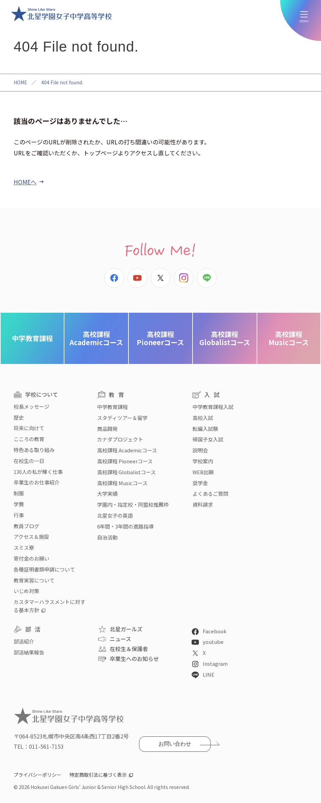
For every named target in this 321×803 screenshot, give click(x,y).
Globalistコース (224, 338)
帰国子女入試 (208, 439)
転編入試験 (205, 428)
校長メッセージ (31, 406)
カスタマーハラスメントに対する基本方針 (49, 606)
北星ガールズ (126, 629)
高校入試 (203, 417)
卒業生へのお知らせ (134, 658)
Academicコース (96, 338)
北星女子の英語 (115, 515)
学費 (19, 504)
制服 (19, 493)
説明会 (200, 450)
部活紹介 (24, 641)
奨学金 (200, 483)
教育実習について (34, 580)
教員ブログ (26, 526)
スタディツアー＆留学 (122, 417)
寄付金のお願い (31, 558)
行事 (19, 515)
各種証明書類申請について (44, 569)
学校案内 (203, 461)
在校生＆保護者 (129, 649)
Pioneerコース (160, 338)
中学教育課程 (32, 338)
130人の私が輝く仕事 (38, 471)
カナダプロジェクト (120, 439)
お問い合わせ (174, 744)
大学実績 (107, 493)
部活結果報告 (29, 652)
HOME (20, 82)
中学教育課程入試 (213, 406)
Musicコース (289, 338)
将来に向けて (29, 428)
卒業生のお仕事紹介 (37, 482)
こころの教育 (29, 438)
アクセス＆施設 (31, 536)
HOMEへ (25, 182)
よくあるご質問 (210, 493)
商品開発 (107, 428)
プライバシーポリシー (37, 774)
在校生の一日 (29, 460)
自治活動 (107, 537)
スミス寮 (24, 547)
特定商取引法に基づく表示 (98, 774)
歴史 (19, 417)
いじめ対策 (26, 590)
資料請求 (203, 504)
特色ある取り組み (34, 449)
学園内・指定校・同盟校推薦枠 (133, 504)
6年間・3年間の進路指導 (125, 526)
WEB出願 (203, 472)
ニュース (120, 639)
